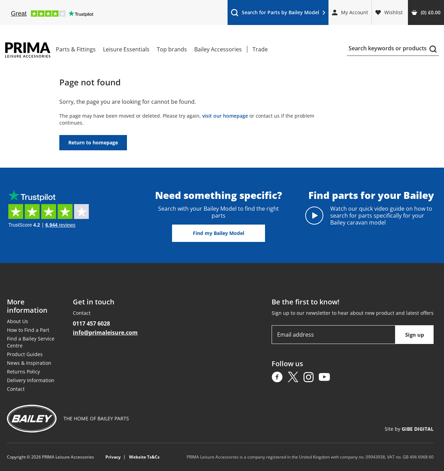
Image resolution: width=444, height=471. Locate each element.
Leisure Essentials (126, 49)
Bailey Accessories (218, 49)
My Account (350, 12)
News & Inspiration (29, 363)
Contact (16, 389)
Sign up (414, 334)
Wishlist (389, 12)
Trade (260, 49)
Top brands (172, 49)
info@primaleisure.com (105, 332)
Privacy (113, 457)
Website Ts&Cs (144, 457)
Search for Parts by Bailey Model (278, 14)
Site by (409, 429)
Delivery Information (30, 380)
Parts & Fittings (76, 49)
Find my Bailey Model (218, 233)
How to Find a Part (28, 330)
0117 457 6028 (91, 323)
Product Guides (25, 354)
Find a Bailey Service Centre (30, 342)
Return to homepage (93, 142)
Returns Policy (23, 371)
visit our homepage (225, 115)
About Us (17, 321)
